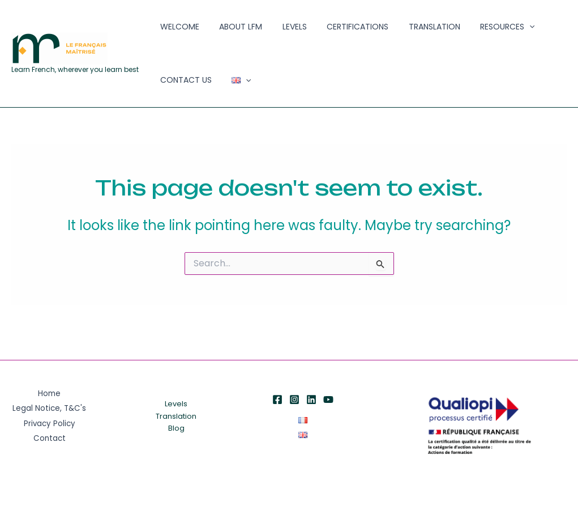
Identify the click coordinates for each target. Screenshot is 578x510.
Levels (275, 31)
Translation (400, 31)
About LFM (229, 31)
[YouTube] (328, 399)
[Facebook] (277, 399)
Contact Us (530, 31)
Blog (176, 428)
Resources (465, 31)
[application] (487, 31)
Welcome (175, 31)
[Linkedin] (311, 399)
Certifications (331, 31)
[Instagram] (294, 399)
